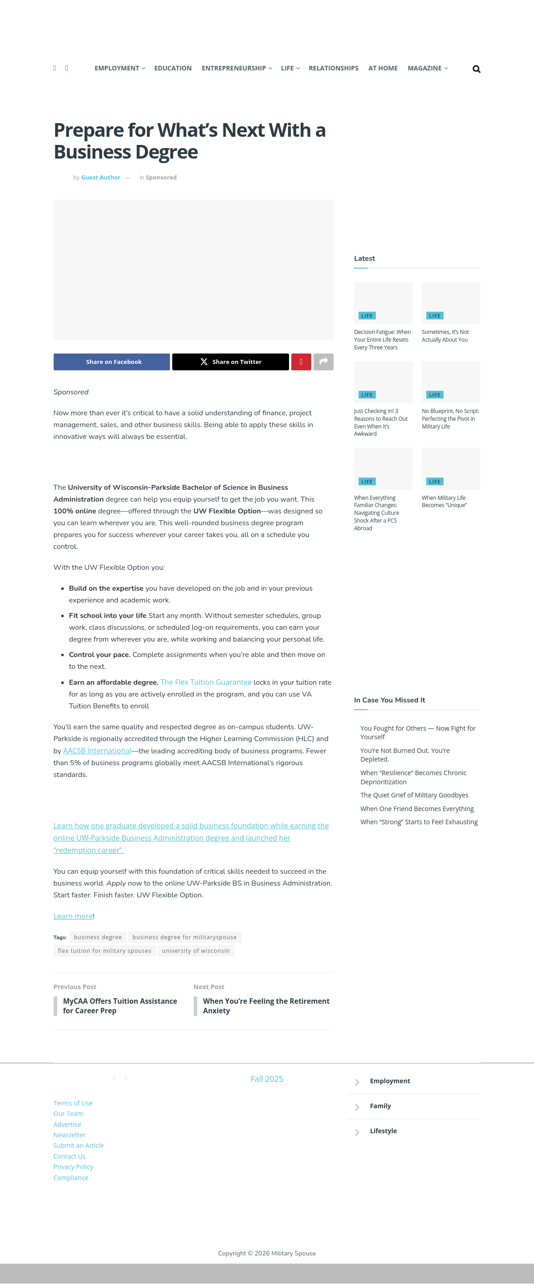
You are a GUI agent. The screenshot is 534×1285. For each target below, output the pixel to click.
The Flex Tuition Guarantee (206, 682)
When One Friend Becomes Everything (417, 808)
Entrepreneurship (234, 68)
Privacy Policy (73, 1168)
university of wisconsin (196, 951)
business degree (98, 937)
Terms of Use (73, 1104)
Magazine (425, 68)
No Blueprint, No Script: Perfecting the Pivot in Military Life (450, 418)
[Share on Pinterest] (301, 362)
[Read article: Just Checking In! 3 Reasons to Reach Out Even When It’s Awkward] (383, 382)
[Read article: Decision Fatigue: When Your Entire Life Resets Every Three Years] (383, 303)
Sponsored (161, 177)
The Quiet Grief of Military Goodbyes (414, 795)
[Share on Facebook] (112, 362)
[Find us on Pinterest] (67, 68)
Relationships (333, 68)
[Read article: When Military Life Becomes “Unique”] (451, 468)
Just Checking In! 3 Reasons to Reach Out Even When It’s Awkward (381, 422)
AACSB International (97, 751)
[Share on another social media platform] (324, 362)
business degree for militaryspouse (185, 937)
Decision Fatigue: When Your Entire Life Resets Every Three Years (382, 339)
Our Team (68, 1115)
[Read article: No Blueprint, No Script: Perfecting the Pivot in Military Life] (451, 382)
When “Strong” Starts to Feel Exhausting (419, 821)
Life (287, 68)
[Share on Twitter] (230, 362)
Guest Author (100, 177)
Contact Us (70, 1157)
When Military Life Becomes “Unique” (444, 501)
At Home (383, 68)
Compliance (71, 1178)
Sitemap (267, 1269)
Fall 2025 (266, 1080)
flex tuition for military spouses (105, 951)
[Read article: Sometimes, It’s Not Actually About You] (451, 303)
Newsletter (70, 1136)
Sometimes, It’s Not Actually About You (445, 336)
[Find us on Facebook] (55, 68)
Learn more (73, 916)
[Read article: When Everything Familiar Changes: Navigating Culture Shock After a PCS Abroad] (383, 468)
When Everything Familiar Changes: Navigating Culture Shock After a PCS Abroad (376, 513)
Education (173, 68)
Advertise (67, 1125)
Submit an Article (79, 1146)
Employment (117, 68)
